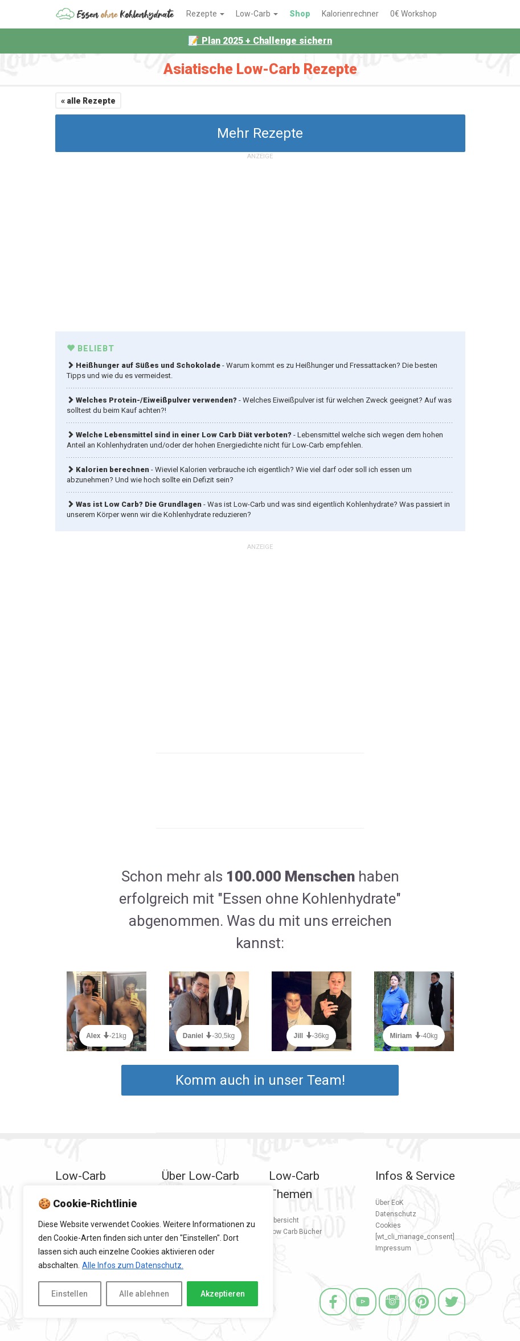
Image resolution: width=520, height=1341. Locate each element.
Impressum (393, 1248)
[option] (106, 1018)
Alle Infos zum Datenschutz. (132, 1265)
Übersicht (284, 1220)
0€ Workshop (413, 13)
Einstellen (69, 1293)
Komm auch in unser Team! (260, 1080)
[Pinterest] (422, 1316)
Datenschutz (395, 1214)
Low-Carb (257, 13)
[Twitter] (451, 1316)
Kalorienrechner (350, 13)
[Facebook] (333, 1316)
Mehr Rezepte (260, 133)
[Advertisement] (260, 243)
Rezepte (205, 13)
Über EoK (389, 1203)
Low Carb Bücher (295, 1232)
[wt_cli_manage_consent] (415, 1237)
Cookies (388, 1225)
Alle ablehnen (144, 1293)
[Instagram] (392, 1316)
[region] (148, 1251)
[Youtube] (362, 1316)
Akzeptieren (222, 1293)
